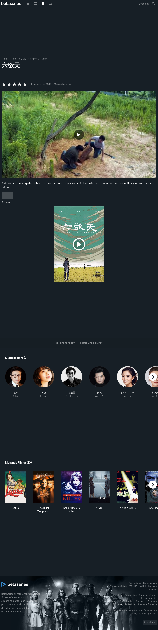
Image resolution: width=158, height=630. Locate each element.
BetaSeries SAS (116, 601)
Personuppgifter (149, 598)
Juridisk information (127, 595)
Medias (129, 601)
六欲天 (43, 58)
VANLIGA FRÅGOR (137, 586)
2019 (23, 58)
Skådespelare (65, 343)
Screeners (140, 601)
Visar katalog (134, 583)
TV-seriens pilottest (122, 604)
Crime (33, 58)
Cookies (143, 595)
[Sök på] (153, 3)
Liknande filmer (91, 343)
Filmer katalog (150, 583)
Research (152, 601)
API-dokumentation (117, 586)
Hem (4, 58)
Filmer (14, 58)
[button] (15, 382)
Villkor (152, 595)
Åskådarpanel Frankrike (145, 604)
